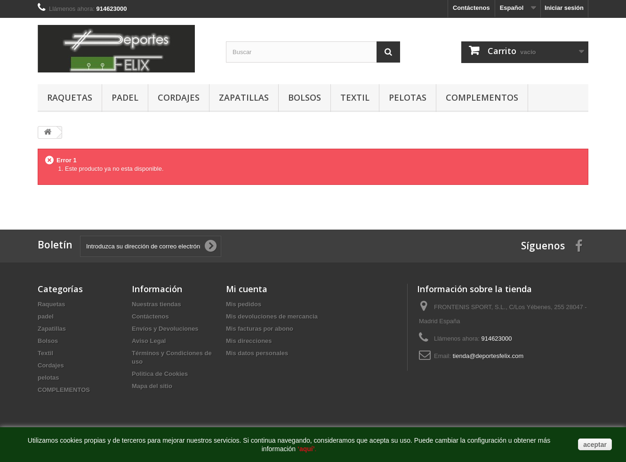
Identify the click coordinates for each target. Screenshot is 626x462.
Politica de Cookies (160, 373)
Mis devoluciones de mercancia (272, 316)
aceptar (595, 444)
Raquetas (69, 97)
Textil (354, 97)
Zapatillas (244, 97)
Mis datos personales (257, 353)
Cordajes (179, 97)
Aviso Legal (149, 340)
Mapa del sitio (152, 386)
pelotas (407, 97)
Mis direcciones (249, 340)
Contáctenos (471, 7)
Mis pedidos (243, 304)
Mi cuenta (246, 289)
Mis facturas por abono (259, 328)
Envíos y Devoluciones (165, 328)
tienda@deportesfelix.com (488, 355)
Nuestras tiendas (156, 304)
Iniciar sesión (564, 7)
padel (125, 97)
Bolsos (304, 97)
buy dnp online (58, 197)
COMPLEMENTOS (482, 97)
